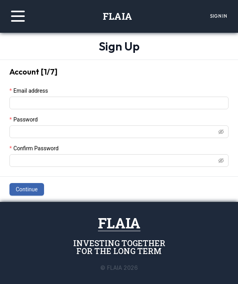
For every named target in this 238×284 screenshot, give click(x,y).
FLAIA (117, 16)
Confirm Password (36, 148)
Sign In (218, 16)
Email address (30, 91)
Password (25, 119)
